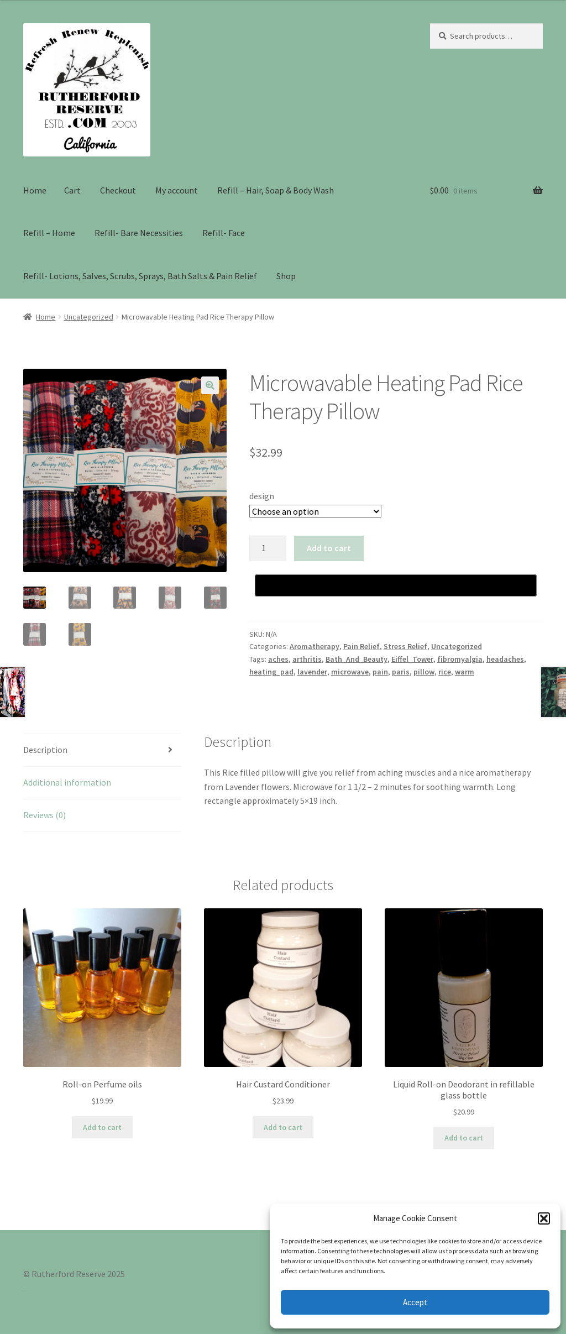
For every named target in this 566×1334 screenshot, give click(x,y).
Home (34, 190)
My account (176, 190)
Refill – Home (49, 232)
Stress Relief (405, 646)
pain (380, 672)
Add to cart (329, 547)
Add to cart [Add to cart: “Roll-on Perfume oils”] (102, 1127)
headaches (505, 659)
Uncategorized (88, 317)
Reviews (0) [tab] (44, 814)
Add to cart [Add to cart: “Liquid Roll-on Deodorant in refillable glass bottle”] (463, 1138)
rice (444, 672)
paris (401, 672)
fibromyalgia (460, 659)
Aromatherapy (314, 646)
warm (464, 672)
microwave (350, 672)
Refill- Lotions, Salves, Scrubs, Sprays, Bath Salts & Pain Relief (140, 275)
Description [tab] (45, 749)
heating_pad (271, 672)
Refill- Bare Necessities (139, 232)
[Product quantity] (268, 548)
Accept (415, 1302)
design (261, 495)
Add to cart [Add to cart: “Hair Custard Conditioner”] (283, 1127)
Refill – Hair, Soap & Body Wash (275, 190)
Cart (72, 190)
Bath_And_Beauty (356, 659)
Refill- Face (223, 232)
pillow (423, 672)
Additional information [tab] (67, 782)
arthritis (307, 659)
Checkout (118, 190)
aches (278, 659)
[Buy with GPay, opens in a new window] (396, 585)
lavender (312, 672)
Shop (286, 275)
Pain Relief (361, 646)
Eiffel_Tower (412, 659)
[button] (543, 1218)
